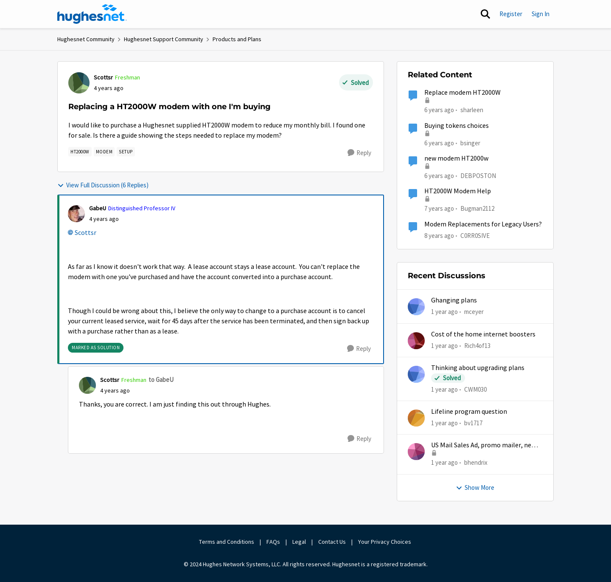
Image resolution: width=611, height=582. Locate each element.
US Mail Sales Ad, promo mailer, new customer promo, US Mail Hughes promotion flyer (483, 445)
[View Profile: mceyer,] (416, 306)
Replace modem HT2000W (462, 92)
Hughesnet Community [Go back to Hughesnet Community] (86, 39)
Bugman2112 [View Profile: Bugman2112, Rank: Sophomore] (477, 208)
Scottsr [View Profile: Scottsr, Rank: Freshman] (103, 77)
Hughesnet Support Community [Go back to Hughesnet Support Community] (163, 39)
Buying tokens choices (456, 125)
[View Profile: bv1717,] (416, 418)
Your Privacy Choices (385, 541)
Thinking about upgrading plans (477, 368)
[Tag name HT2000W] (80, 151)
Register (510, 14)
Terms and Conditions (226, 541)
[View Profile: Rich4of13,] (416, 340)
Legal (299, 541)
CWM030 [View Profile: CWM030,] (475, 389)
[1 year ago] (444, 312)
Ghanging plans (454, 300)
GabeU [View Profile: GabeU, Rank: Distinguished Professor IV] (97, 208)
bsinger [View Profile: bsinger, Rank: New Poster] (470, 142)
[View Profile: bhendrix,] (416, 451)
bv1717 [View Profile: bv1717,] (473, 423)
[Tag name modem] (104, 151)
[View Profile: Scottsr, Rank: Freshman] (79, 82)
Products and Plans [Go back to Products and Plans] (237, 39)
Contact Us (332, 541)
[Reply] (359, 153)
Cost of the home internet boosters (483, 334)
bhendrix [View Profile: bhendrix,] (476, 462)
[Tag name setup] (126, 151)
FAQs (273, 541)
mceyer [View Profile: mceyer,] (474, 312)
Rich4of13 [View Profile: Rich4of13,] (477, 345)
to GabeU (161, 380)
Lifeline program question (469, 411)
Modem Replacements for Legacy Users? (483, 224)
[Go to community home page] (92, 14)
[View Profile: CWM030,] (416, 374)
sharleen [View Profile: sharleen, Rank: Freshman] (471, 110)
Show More (475, 487)
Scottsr (85, 233)
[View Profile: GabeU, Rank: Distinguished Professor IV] (76, 213)
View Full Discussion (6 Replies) (103, 185)
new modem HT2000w (456, 158)
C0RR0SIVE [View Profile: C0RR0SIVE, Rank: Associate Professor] (475, 235)
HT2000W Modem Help (457, 191)
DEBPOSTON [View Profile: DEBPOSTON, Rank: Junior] (478, 176)
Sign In (540, 14)
